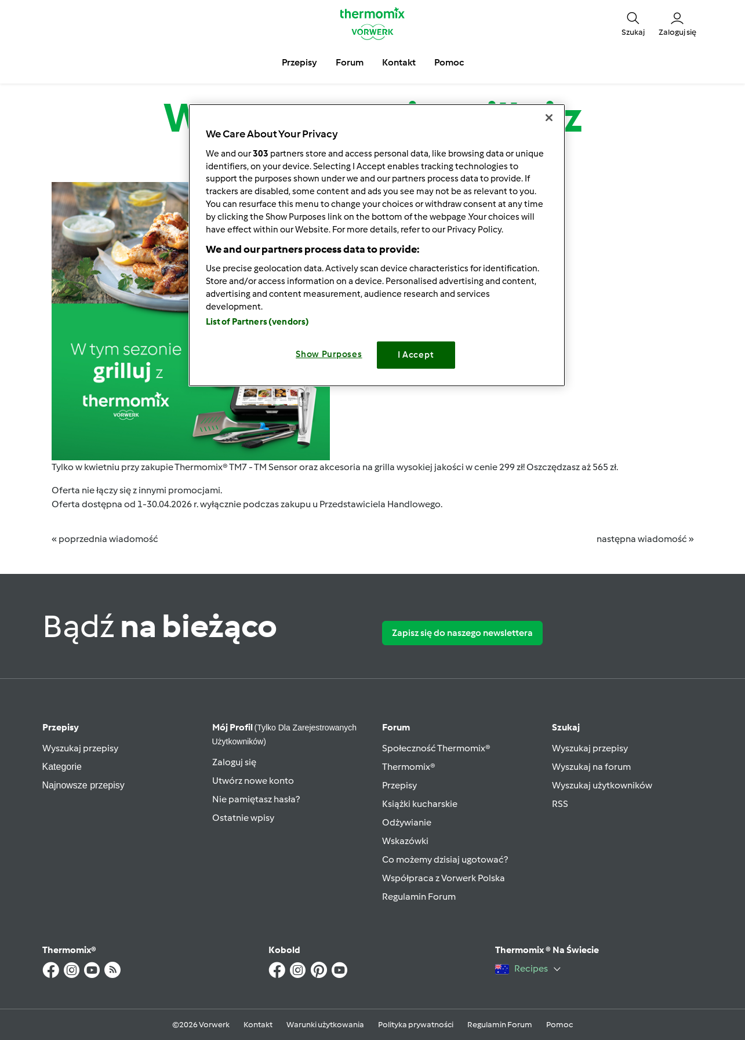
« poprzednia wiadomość (105, 538)
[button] (633, 23)
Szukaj (566, 727)
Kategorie (62, 767)
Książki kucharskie (419, 803)
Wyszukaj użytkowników (602, 785)
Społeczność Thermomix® (436, 748)
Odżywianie (406, 822)
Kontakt (258, 1025)
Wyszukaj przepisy (80, 748)
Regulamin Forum (419, 896)
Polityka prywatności (415, 1025)
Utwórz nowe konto (253, 780)
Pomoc (559, 1025)
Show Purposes (329, 354)
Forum (396, 727)
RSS (560, 803)
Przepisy (60, 727)
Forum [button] (350, 62)
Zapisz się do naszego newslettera (462, 632)
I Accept (416, 355)
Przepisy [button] (299, 62)
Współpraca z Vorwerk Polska (443, 877)
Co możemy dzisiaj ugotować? (445, 859)
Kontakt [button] (399, 62)
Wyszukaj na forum (591, 766)
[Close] (549, 117)
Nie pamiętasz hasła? (256, 799)
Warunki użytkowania (325, 1025)
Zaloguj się (234, 762)
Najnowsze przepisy (83, 785)
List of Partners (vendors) (258, 322)
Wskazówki (405, 840)
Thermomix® (408, 766)
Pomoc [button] (449, 62)
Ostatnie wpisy (243, 817)
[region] (376, 245)
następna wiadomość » (645, 538)
